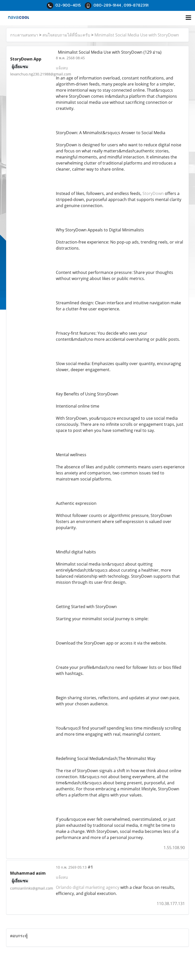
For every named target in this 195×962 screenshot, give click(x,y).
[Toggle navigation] (188, 18)
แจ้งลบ (62, 68)
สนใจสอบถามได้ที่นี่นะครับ (66, 35)
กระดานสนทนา (24, 35)
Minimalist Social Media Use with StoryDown (136, 35)
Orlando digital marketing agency (87, 887)
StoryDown (153, 193)
